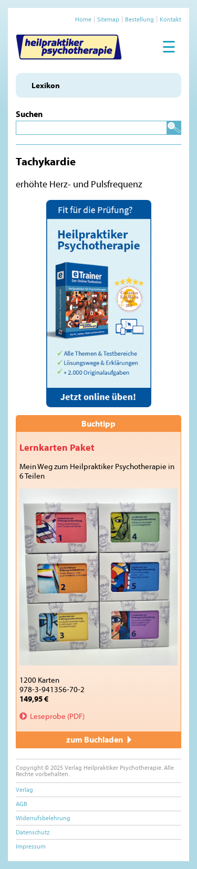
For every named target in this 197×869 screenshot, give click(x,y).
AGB (21, 804)
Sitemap (108, 19)
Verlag (24, 789)
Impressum (31, 846)
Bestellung (139, 19)
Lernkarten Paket (57, 447)
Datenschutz (32, 832)
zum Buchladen (98, 739)
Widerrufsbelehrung (43, 818)
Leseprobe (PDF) (57, 716)
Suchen (29, 114)
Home (83, 19)
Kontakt (170, 19)
